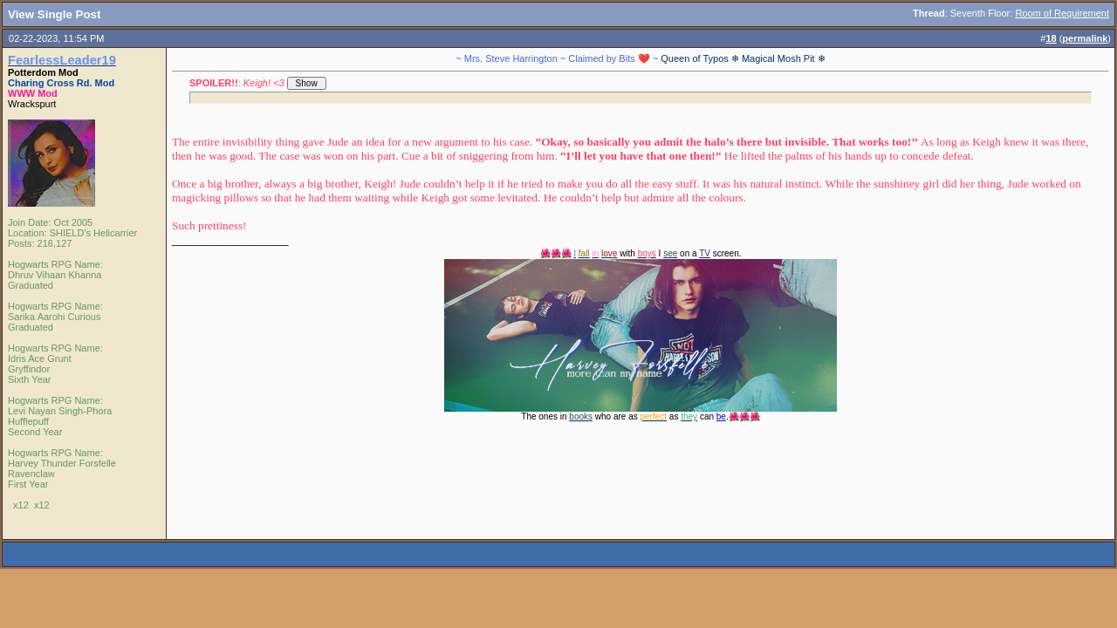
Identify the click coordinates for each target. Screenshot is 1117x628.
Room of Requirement (1062, 13)
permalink (1084, 38)
